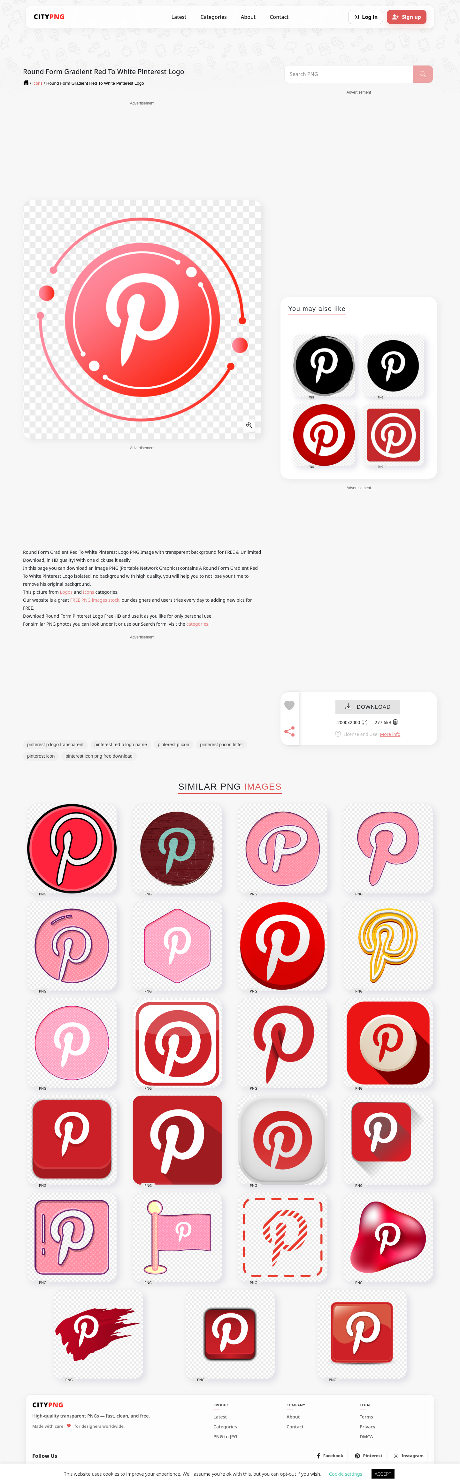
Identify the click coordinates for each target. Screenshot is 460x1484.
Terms (366, 1417)
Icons (88, 592)
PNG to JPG (225, 1437)
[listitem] (330, 1456)
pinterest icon (41, 756)
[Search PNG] (349, 74)
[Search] (423, 74)
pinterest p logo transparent (55, 744)
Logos (66, 592)
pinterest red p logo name (121, 744)
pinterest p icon (173, 744)
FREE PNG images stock (94, 600)
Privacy (367, 1427)
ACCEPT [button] (383, 1474)
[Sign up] (406, 17)
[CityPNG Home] (49, 16)
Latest (179, 16)
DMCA (366, 1437)
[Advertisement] (142, 151)
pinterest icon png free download (99, 756)
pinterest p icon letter (221, 744)
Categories (213, 16)
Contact (279, 16)
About (248, 16)
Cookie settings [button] (345, 1474)
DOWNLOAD (368, 707)
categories (197, 624)
